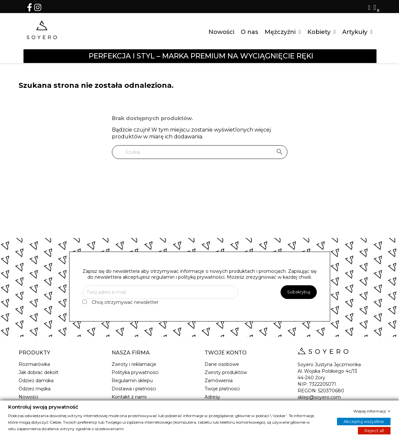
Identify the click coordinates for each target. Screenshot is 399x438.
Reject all (374, 430)
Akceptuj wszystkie (364, 421)
